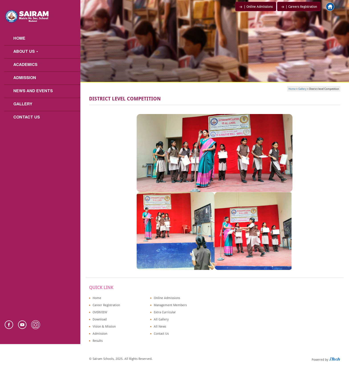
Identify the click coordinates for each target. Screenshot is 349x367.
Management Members (170, 305)
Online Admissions (167, 298)
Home (19, 39)
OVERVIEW (100, 312)
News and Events (33, 91)
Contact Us (26, 117)
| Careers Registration (299, 6)
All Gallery (161, 319)
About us (25, 52)
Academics (25, 65)
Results (98, 341)
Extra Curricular (165, 312)
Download (100, 319)
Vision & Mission (104, 326)
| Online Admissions (256, 6)
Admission (24, 78)
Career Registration (106, 305)
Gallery (22, 104)
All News (160, 326)
